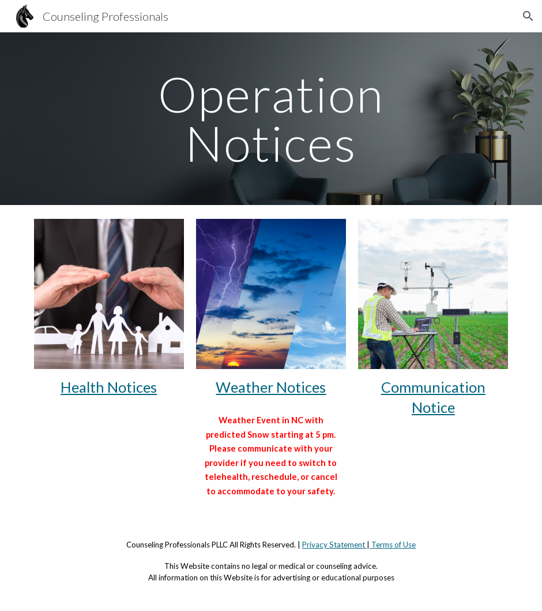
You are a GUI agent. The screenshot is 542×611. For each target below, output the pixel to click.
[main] (271, 119)
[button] (528, 16)
